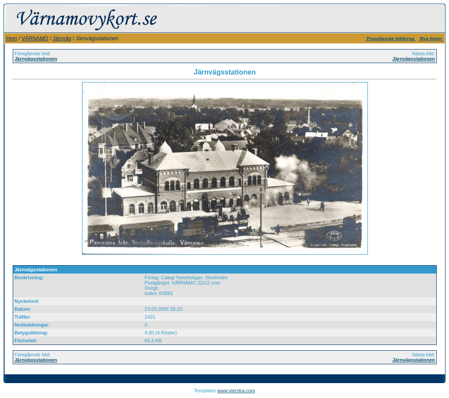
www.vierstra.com (236, 390)
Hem (11, 39)
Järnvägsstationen (35, 58)
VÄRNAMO (34, 39)
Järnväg (62, 39)
